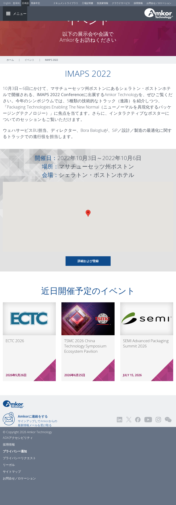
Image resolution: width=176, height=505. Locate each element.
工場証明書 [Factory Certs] (87, 3)
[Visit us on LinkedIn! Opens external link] (120, 440)
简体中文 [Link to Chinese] (35, 3)
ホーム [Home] (10, 80)
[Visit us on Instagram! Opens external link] (158, 440)
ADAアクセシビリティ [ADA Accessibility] (18, 458)
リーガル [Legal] (9, 485)
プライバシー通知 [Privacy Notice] (15, 472)
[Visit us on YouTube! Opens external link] (148, 440)
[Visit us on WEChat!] (168, 440)
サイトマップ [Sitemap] (12, 492)
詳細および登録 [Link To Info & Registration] (88, 281)
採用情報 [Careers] (138, 3)
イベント (29, 80)
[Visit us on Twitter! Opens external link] (128, 440)
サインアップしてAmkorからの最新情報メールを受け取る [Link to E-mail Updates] (37, 441)
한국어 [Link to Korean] (16, 3)
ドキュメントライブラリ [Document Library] (65, 3)
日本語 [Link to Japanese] (25, 3)
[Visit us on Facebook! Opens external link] (138, 440)
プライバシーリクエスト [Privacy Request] (19, 478)
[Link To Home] (158, 13)
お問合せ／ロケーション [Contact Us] (159, 3)
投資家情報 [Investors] (102, 3)
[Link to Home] (13, 424)
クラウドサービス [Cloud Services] (121, 3)
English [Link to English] (7, 3)
